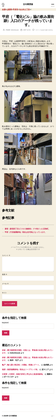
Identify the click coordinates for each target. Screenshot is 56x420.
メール (5, 283)
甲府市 (15, 9)
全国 (3, 9)
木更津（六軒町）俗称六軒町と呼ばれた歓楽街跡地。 (23, 374)
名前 (4, 274)
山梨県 (9, 9)
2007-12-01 (27, 30)
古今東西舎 (28, 4)
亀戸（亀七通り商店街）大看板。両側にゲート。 (21, 365)
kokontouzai (15, 30)
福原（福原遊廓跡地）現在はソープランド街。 (20, 369)
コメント (6, 255)
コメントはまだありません (44, 30)
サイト (4, 293)
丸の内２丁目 (24, 9)
